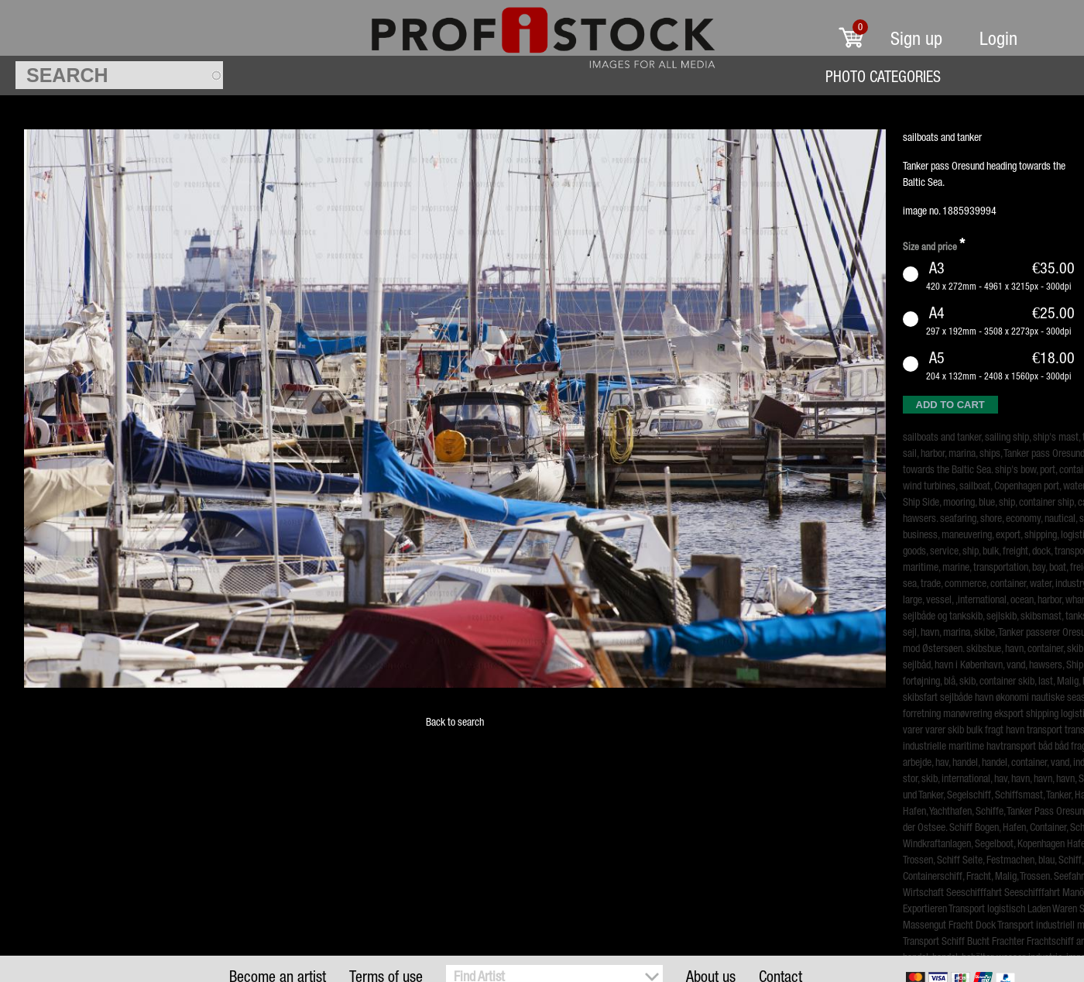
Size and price (934, 244)
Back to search (455, 722)
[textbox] (119, 75)
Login (998, 38)
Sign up (916, 38)
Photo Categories (883, 76)
